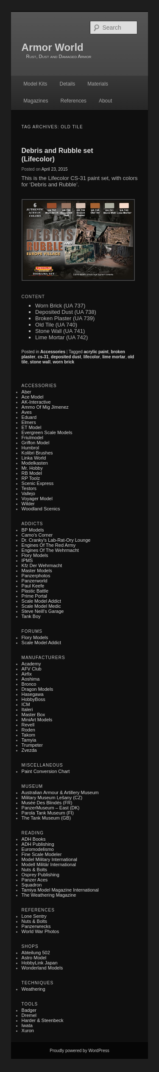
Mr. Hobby (32, 468)
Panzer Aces (35, 879)
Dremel (29, 1015)
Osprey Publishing (40, 874)
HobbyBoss (33, 699)
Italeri (27, 709)
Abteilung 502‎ (36, 952)
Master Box (33, 714)
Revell (28, 724)
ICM (26, 704)
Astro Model (34, 957)
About (105, 101)
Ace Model (33, 396)
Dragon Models (37, 689)
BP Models (33, 529)
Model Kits (35, 84)
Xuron (28, 1030)
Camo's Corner (37, 534)
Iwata (27, 1025)
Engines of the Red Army (49, 545)
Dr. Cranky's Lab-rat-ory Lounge (56, 540)
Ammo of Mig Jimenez (45, 407)
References (73, 101)
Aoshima (31, 678)
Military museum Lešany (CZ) (52, 797)
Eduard (29, 417)
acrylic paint (96, 351)
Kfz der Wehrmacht (42, 565)
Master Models (37, 570)
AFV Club (32, 668)
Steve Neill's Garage (43, 611)
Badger (29, 1010)
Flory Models (35, 555)
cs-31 (43, 357)
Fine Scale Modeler (42, 854)
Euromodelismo (38, 849)
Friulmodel (32, 437)
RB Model (32, 473)
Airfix (27, 673)
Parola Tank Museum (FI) (48, 812)
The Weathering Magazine (49, 894)
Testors (29, 488)
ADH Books (34, 839)
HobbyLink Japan (40, 962)
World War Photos (40, 931)
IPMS (27, 560)
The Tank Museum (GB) (46, 817)
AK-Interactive (36, 401)
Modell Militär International (49, 864)
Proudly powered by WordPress (79, 1050)
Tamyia (29, 739)
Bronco (29, 684)
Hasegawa (33, 694)
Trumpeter (32, 745)
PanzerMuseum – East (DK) (51, 807)
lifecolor (92, 357)
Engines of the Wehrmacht (50, 550)
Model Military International (49, 859)
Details (67, 84)
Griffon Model (36, 442)
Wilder (28, 503)
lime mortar (113, 357)
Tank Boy (31, 616)
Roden (28, 729)
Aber (26, 391)
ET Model (32, 427)
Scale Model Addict (41, 601)
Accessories (52, 351)
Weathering (33, 989)
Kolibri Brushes (37, 452)
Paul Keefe (33, 585)
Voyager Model (37, 498)
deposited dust (66, 357)
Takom (28, 734)
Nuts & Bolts (34, 869)
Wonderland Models (42, 967)
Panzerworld (34, 580)
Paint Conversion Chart (46, 771)
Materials (97, 84)
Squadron (32, 884)
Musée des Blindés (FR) (47, 802)
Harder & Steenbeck (43, 1020)
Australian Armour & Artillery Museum (60, 792)
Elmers (29, 422)
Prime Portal (34, 595)
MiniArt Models (37, 719)
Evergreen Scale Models (47, 432)
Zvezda (29, 750)
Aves (27, 412)
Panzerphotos (36, 575)
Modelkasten (35, 462)
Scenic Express (38, 483)
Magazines (35, 101)
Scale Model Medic (41, 606)
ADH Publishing (38, 844)
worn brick (63, 362)
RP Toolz (31, 478)
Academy (31, 663)
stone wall (40, 362)
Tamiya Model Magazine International (60, 889)
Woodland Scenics (41, 508)
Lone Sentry (34, 916)
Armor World (53, 47)
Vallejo (28, 493)
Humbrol (30, 447)
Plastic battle (35, 590)
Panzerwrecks (36, 926)
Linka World (34, 457)
